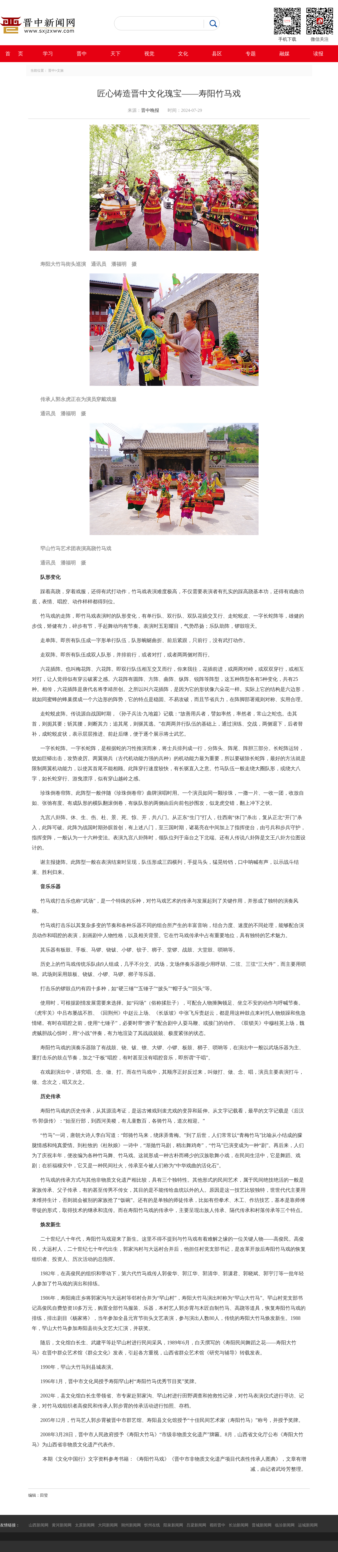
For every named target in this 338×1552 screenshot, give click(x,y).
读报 (318, 53)
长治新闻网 (238, 1525)
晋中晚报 (150, 110)
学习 (48, 53)
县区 (217, 53)
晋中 (82, 53)
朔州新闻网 (131, 1525)
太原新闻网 (85, 1525)
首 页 (14, 53)
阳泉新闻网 (173, 1525)
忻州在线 (152, 1525)
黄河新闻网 (62, 1525)
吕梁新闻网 (196, 1525)
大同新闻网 (108, 1525)
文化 (183, 53)
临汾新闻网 (285, 1525)
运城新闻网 (308, 1525)
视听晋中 (217, 1525)
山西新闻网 (38, 1525)
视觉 (149, 53)
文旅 (60, 70)
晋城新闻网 (262, 1525)
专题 (251, 53)
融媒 (284, 53)
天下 (115, 53)
